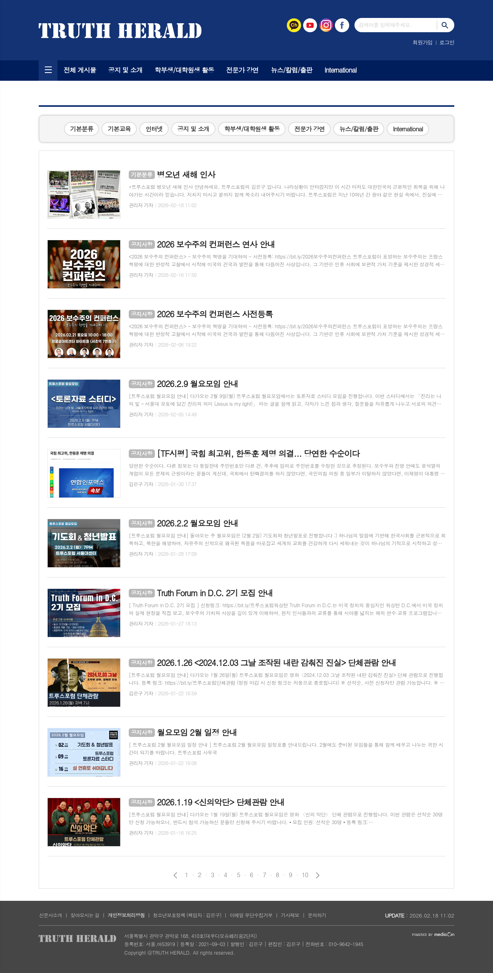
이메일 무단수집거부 (251, 914)
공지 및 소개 (125, 70)
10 (305, 875)
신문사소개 (50, 914)
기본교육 (119, 128)
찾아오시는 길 (84, 914)
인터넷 (154, 128)
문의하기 (317, 914)
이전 (175, 875)
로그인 (446, 42)
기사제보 (290, 914)
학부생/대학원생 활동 (184, 70)
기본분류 (81, 128)
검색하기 (445, 25)
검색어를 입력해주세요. (385, 24)
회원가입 (423, 42)
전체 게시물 (80, 70)
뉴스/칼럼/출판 (292, 70)
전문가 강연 (242, 70)
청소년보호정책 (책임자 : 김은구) (187, 914)
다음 (317, 875)
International (340, 70)
